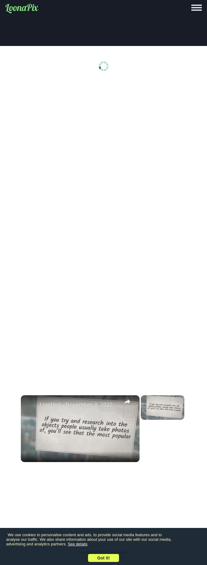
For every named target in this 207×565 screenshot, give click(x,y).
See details (77, 544)
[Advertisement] (103, 129)
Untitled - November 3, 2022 (76, 404)
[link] (31, 405)
